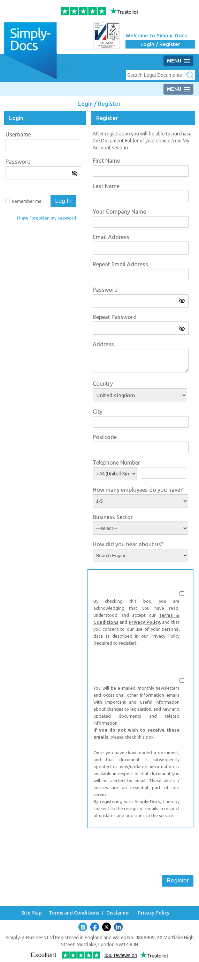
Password (18, 161)
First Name (106, 160)
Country (103, 383)
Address (103, 344)
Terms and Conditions (74, 913)
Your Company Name (119, 211)
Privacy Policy (144, 622)
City (97, 411)
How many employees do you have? (138, 490)
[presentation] (140, 847)
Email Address (111, 237)
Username (18, 134)
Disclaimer (118, 913)
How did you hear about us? (128, 544)
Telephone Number (116, 462)
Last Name (106, 186)
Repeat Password (115, 317)
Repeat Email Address (120, 264)
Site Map (31, 913)
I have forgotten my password (46, 218)
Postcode (105, 437)
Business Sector (113, 517)
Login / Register (160, 44)
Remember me (26, 201)
